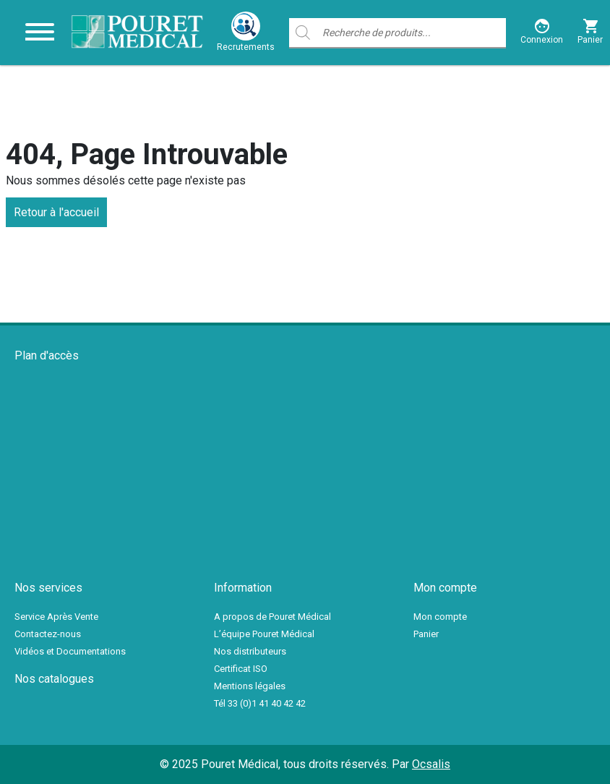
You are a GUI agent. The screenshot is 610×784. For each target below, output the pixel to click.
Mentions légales (249, 686)
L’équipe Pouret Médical (264, 634)
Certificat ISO (240, 668)
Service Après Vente (56, 616)
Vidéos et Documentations (70, 651)
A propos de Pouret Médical (272, 616)
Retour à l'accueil (56, 212)
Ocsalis (431, 764)
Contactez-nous (47, 634)
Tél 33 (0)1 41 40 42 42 (260, 703)
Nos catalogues (54, 679)
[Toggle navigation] (39, 32)
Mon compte (440, 616)
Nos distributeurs (250, 651)
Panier (426, 634)
